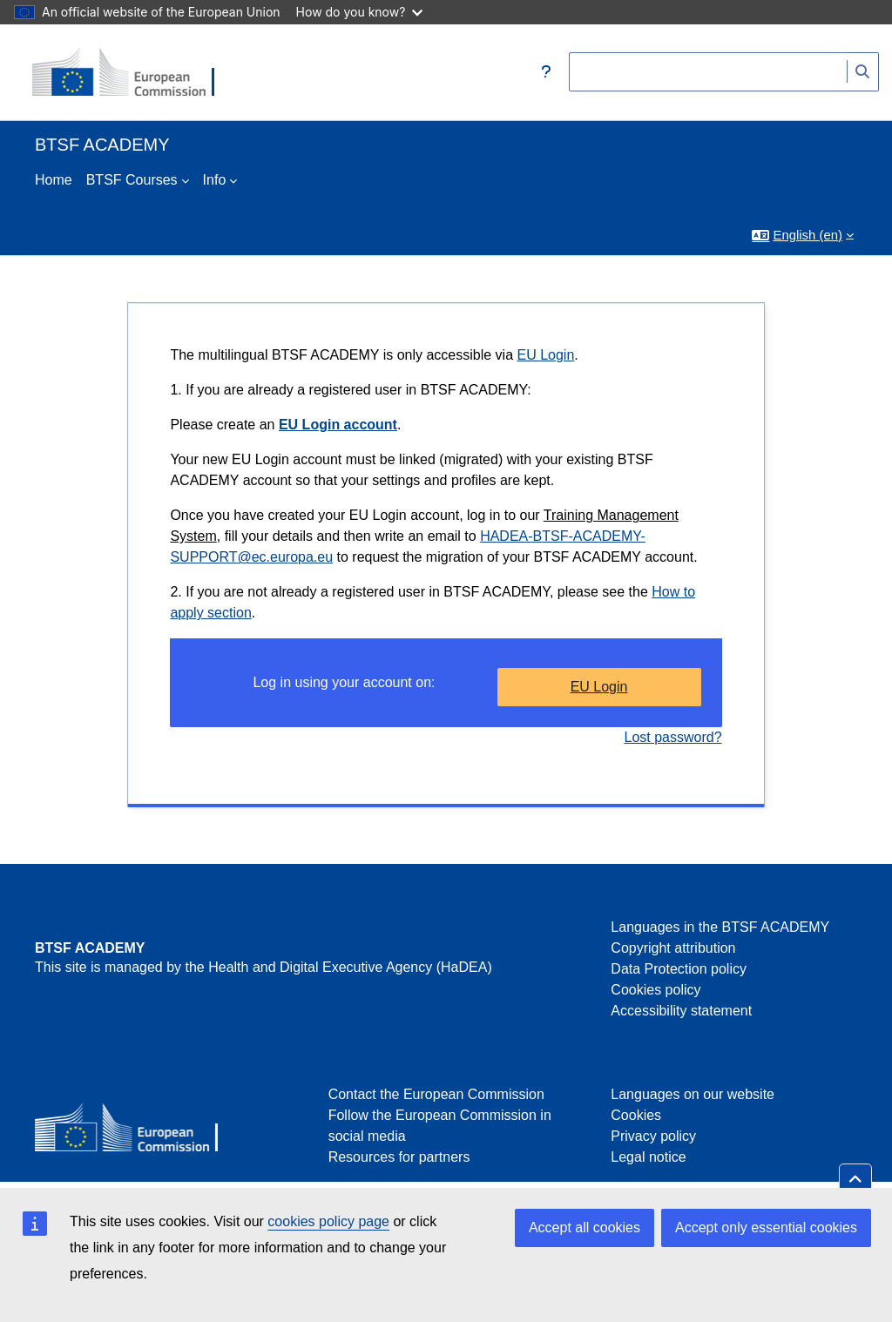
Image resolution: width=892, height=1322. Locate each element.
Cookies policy (655, 989)
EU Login (545, 354)
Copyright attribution (673, 948)
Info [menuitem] (214, 179)
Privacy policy (653, 1136)
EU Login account (338, 424)
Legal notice (648, 1157)
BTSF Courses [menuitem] (132, 179)
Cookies (636, 1115)
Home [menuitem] (53, 179)
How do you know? (359, 11)
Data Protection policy (679, 968)
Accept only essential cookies (766, 1227)
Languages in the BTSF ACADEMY (720, 927)
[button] (546, 72)
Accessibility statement (681, 1010)
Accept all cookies (584, 1227)
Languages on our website (692, 1094)
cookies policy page (328, 1221)
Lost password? (673, 737)
